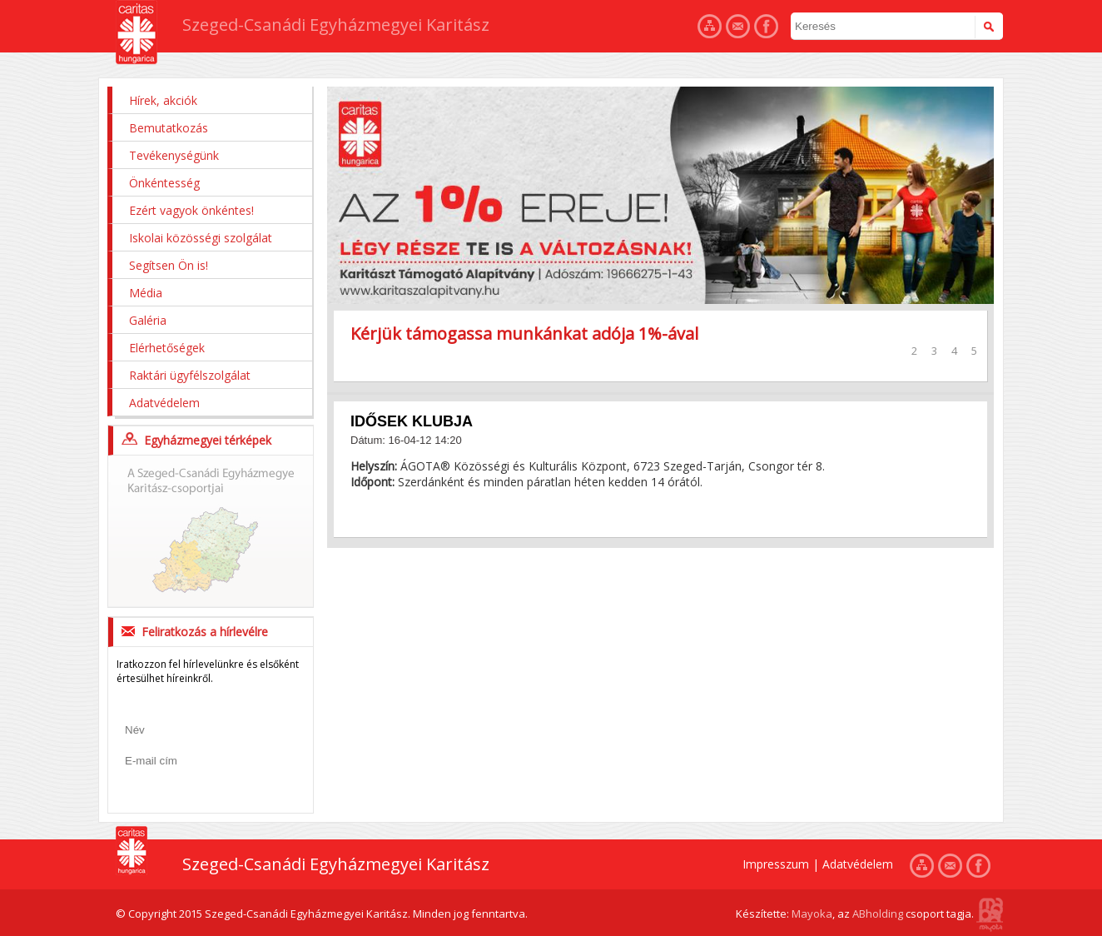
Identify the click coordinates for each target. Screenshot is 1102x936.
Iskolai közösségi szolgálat (200, 238)
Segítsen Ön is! (168, 265)
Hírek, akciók (163, 100)
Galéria (147, 320)
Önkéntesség (164, 183)
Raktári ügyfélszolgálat (190, 375)
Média (145, 293)
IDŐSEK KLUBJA (411, 421)
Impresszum (775, 864)
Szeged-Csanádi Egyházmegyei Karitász (335, 24)
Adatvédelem (164, 403)
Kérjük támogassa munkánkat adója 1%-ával (524, 333)
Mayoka (812, 913)
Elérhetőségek (167, 348)
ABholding (877, 913)
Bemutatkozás (168, 128)
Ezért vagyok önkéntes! (191, 210)
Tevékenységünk (174, 155)
